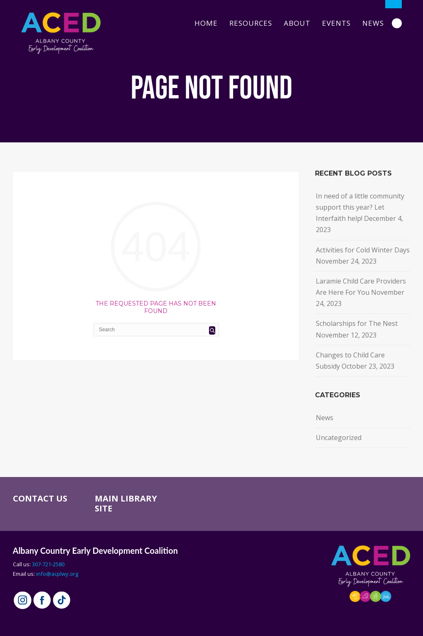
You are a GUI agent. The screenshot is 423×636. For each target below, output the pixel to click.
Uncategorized (339, 437)
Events (336, 23)
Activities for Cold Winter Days (363, 249)
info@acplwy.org (57, 573)
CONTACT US (40, 498)
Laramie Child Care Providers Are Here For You (361, 286)
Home (206, 23)
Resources (250, 23)
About (297, 23)
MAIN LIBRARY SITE (126, 503)
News (373, 23)
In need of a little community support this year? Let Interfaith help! (360, 207)
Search (397, 23)
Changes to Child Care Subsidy (350, 360)
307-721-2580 (48, 564)
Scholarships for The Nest (357, 323)
